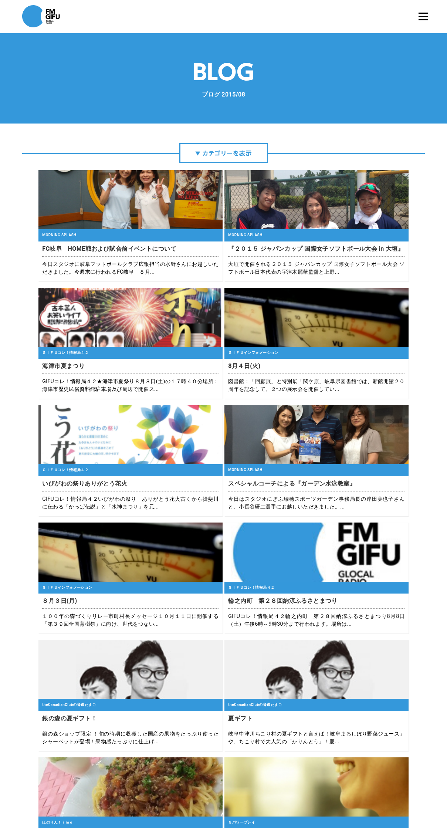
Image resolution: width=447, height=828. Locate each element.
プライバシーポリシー (202, 798)
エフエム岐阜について (152, 798)
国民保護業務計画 (298, 798)
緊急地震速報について (252, 798)
